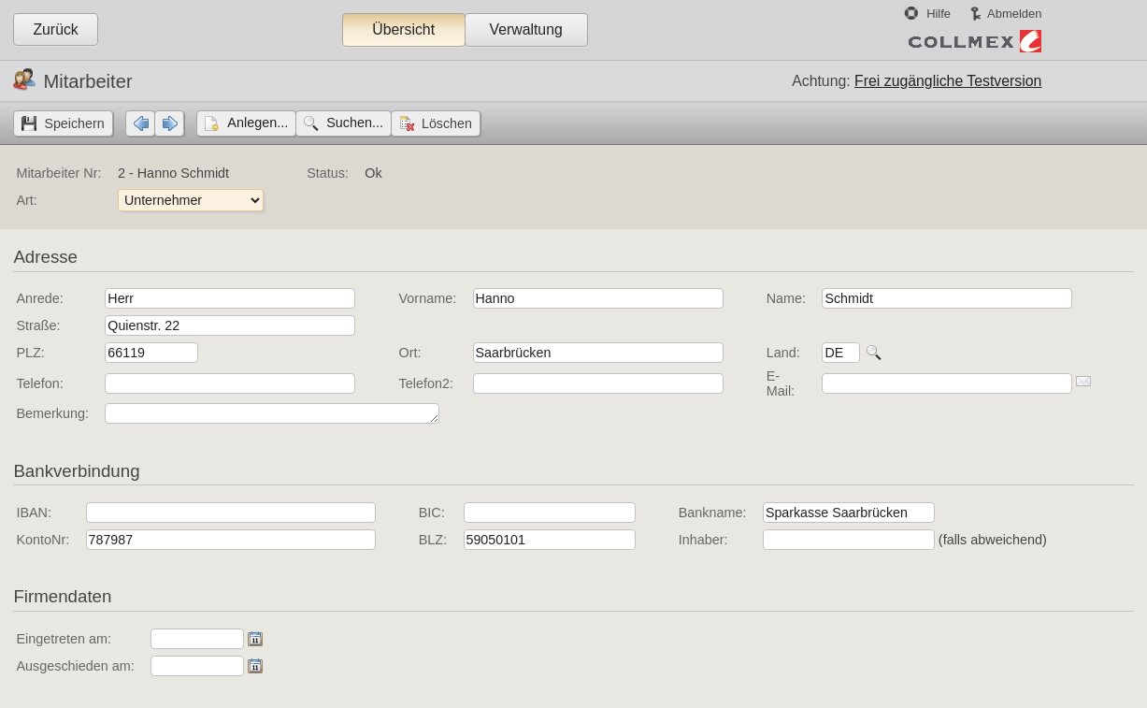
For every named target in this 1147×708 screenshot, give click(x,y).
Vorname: (428, 298)
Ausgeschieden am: (75, 665)
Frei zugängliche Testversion (947, 81)
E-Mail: (781, 383)
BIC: (432, 512)
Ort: (410, 352)
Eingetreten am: (63, 638)
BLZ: (433, 539)
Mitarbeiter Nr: (58, 173)
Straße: (38, 325)
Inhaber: (703, 539)
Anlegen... (257, 122)
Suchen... (354, 122)
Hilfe (938, 14)
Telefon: (39, 383)
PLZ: (30, 352)
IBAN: (33, 512)
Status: (328, 173)
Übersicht (403, 29)
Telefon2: (426, 383)
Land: (783, 352)
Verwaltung (525, 29)
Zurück (55, 29)
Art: (26, 200)
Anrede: (39, 298)
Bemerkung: (52, 413)
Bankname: (713, 512)
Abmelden (1014, 14)
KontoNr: (42, 539)
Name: (786, 298)
